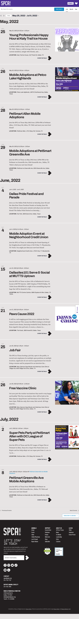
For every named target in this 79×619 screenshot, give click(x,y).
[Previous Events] (1, 16)
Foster (33, 532)
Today (8, 15)
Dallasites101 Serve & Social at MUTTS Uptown (29, 274)
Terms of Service (64, 609)
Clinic (32, 535)
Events (46, 535)
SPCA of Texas (60, 530)
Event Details (42, 58)
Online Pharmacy (35, 537)
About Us (59, 528)
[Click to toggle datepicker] (25, 15)
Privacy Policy (29, 609)
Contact (6, 576)
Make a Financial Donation (12, 591)
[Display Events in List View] (67, 9)
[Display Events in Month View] (71, 9)
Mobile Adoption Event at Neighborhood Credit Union (28, 235)
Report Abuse (34, 541)
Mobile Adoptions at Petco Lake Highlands (27, 76)
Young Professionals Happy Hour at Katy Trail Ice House (28, 36)
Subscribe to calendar (70, 515)
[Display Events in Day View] (76, 9)
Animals (33, 528)
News (57, 532)
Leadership (59, 537)
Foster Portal (72, 535)
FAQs (57, 539)
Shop (46, 539)
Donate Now (48, 530)
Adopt (32, 530)
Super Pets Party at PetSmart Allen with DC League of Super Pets (29, 436)
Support (47, 528)
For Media (58, 535)
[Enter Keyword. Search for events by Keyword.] (27, 9)
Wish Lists (47, 537)
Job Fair (15, 350)
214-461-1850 (7, 587)
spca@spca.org (8, 578)
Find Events (59, 9)
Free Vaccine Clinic (22, 388)
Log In (70, 528)
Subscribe (47, 541)
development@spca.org (10, 597)
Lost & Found (34, 539)
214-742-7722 (7, 580)
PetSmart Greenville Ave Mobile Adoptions (26, 479)
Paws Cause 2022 (21, 314)
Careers (58, 541)
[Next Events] (4, 16)
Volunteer (47, 532)
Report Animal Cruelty (11, 584)
